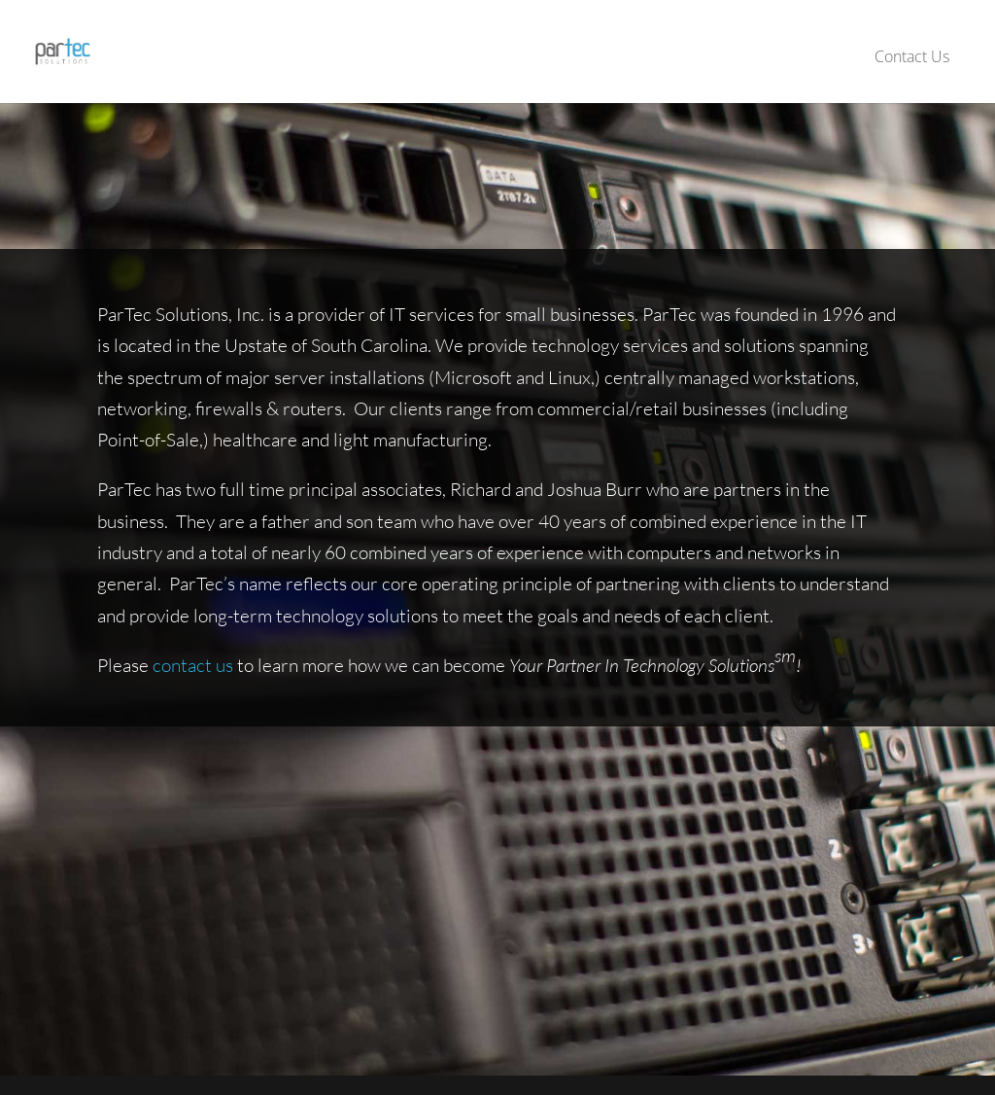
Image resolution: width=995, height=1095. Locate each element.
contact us (193, 665)
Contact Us (912, 56)
